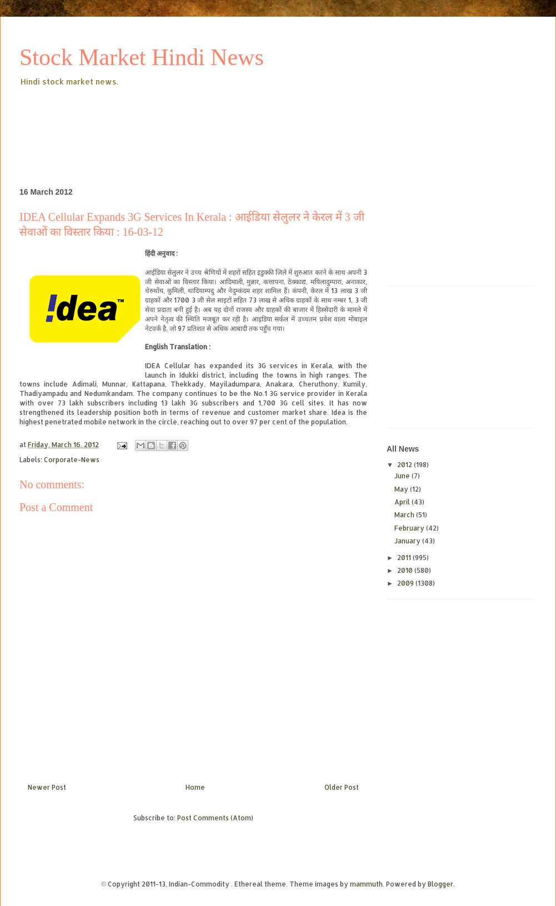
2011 (405, 557)
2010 (405, 570)
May (402, 489)
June (403, 476)
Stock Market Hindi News (141, 57)
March (405, 515)
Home (195, 787)
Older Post (341, 787)
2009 (406, 583)
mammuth (366, 884)
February (410, 528)
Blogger (440, 884)
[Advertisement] (221, 119)
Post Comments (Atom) (215, 818)
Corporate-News (71, 460)
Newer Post (47, 787)
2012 (405, 465)
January (408, 541)
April (403, 502)
